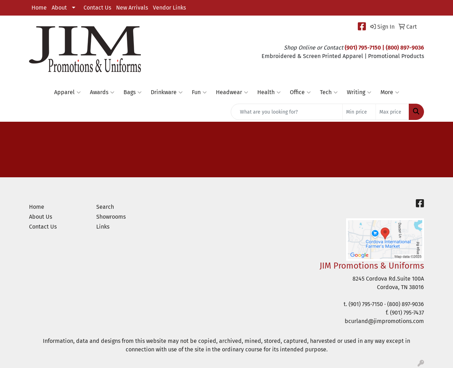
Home (39, 7)
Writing (359, 92)
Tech (329, 92)
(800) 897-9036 (405, 304)
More (389, 92)
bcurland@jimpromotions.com (384, 321)
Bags (133, 92)
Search (105, 206)
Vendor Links (169, 7)
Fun (199, 92)
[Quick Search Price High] (392, 112)
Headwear (232, 92)
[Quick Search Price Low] (359, 112)
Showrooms (111, 216)
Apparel (67, 92)
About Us (40, 216)
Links (102, 226)
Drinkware (167, 92)
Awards (102, 92)
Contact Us (97, 7)
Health (269, 92)
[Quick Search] (287, 112)
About (59, 7)
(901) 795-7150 (366, 304)
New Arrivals (132, 7)
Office (300, 92)
